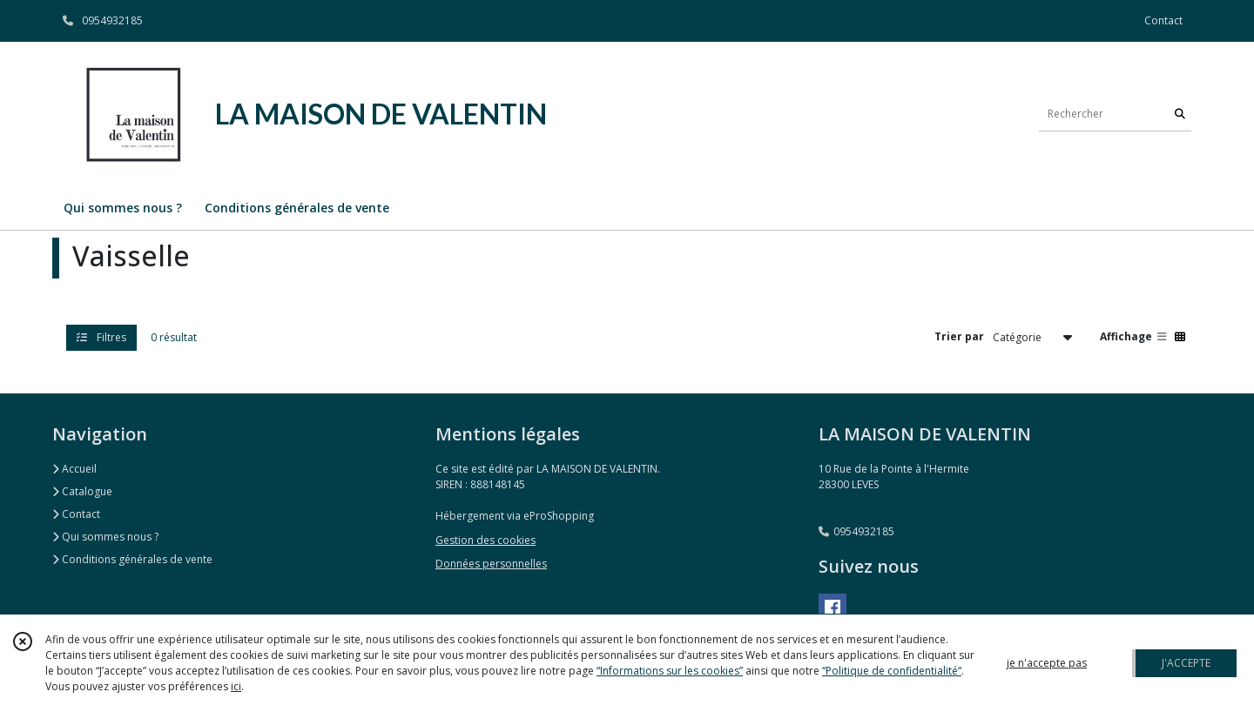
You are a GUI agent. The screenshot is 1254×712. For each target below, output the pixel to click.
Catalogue (82, 491)
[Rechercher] (1180, 114)
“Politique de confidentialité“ (891, 670)
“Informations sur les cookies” (670, 670)
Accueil (74, 468)
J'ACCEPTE (1186, 662)
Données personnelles (491, 563)
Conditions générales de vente (132, 559)
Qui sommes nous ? (105, 536)
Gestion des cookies (485, 540)
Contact (1163, 20)
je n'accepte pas (1047, 662)
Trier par (959, 336)
